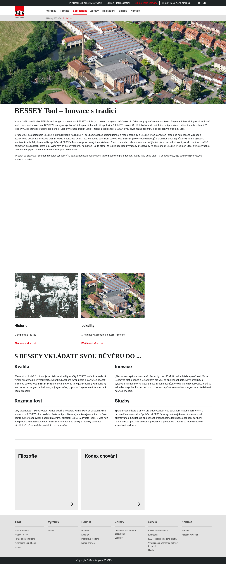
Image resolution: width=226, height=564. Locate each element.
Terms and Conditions (25, 539)
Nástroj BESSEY (53, 18)
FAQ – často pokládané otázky (162, 539)
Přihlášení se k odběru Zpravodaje (85, 3)
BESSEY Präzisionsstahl (118, 3)
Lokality (85, 535)
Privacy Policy (21, 535)
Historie (85, 530)
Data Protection (22, 530)
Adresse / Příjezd (190, 535)
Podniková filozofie (90, 539)
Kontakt (185, 530)
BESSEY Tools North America (176, 3)
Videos (51, 530)
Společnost (68, 18)
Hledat (151, 550)
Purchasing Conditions (25, 543)
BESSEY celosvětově (158, 530)
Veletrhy (119, 538)
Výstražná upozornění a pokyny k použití (163, 544)
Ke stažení (153, 535)
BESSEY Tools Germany (146, 3)
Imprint (18, 547)
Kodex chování (88, 543)
